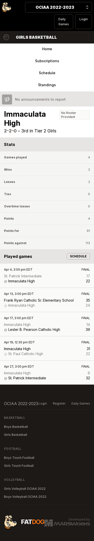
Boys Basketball (16, 427)
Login (83, 19)
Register (59, 403)
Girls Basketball (15, 435)
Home (47, 49)
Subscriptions (47, 61)
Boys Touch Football (19, 458)
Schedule (47, 73)
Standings (47, 85)
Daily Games (63, 21)
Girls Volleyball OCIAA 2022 (25, 489)
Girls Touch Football (19, 466)
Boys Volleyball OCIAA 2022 (25, 497)
